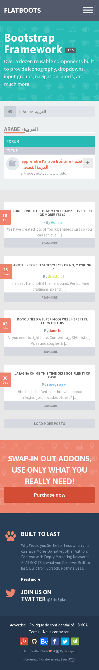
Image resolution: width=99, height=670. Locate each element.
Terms (34, 631)
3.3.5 (70, 50)
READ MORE (50, 243)
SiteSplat (56, 276)
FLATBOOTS (22, 10)
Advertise (18, 624)
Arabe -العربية (34, 111)
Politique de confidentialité (51, 624)
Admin (56, 222)
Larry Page (56, 384)
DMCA (83, 624)
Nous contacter (56, 631)
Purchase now (49, 494)
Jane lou (56, 330)
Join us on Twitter (44, 595)
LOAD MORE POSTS (49, 423)
